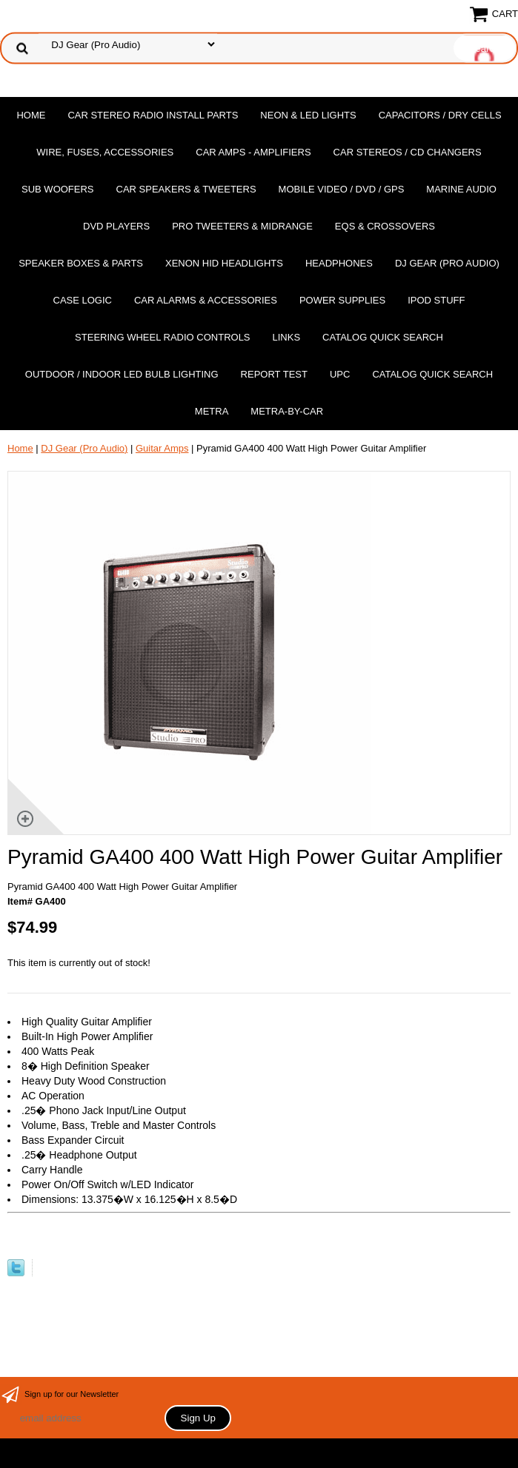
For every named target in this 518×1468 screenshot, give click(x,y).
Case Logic (82, 300)
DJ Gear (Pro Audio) (447, 263)
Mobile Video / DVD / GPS (342, 189)
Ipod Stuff (436, 300)
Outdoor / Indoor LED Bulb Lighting (122, 374)
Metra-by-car (286, 411)
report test (274, 374)
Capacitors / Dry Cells (440, 115)
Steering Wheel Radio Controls (162, 337)
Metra (212, 411)
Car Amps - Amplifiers (253, 152)
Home (30, 115)
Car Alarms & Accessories (205, 300)
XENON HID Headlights (224, 263)
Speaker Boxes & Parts (81, 263)
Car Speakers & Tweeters (186, 189)
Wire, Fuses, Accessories (104, 152)
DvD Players (116, 226)
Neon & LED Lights (308, 115)
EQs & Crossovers (385, 226)
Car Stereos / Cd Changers (407, 152)
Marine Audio (461, 189)
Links (287, 337)
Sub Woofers (57, 189)
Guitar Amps (162, 448)
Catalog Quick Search (382, 337)
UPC (340, 374)
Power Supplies (342, 300)
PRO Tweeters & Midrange (242, 226)
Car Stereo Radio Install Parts (152, 115)
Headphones (339, 263)
